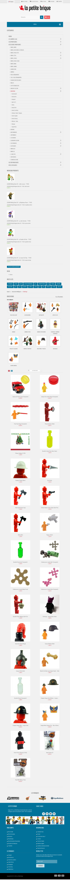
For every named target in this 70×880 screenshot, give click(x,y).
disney (16, 284)
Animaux (12, 72)
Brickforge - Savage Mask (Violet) (50, 617)
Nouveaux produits (13, 170)
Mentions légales (40, 844)
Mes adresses (10, 839)
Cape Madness (13, 135)
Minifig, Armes (13, 47)
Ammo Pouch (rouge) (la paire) (20, 753)
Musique (13, 124)
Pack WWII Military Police (20, 780)
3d (39, 287)
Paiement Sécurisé (41, 849)
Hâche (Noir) (20, 535)
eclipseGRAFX (13, 146)
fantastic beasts (42, 284)
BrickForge (13, 91)
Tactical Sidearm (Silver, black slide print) (49, 508)
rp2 (15, 287)
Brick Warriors (14, 132)
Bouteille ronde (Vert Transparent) (20, 562)
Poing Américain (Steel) (49, 424)
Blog (8, 272)
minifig (53, 287)
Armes (13, 105)
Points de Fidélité (40, 841)
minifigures (10, 284)
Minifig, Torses (14, 58)
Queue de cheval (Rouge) (20, 644)
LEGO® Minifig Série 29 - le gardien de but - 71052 (19, 240)
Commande (51, 1)
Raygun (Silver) (50, 535)
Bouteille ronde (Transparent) (20, 699)
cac (20, 287)
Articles (11, 275)
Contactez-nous (40, 832)
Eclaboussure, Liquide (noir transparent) (49, 562)
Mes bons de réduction (12, 844)
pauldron (25, 287)
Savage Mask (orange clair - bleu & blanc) (50, 726)
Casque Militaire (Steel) (49, 644)
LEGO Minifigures (13, 42)
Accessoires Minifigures (15, 44)
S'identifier (59, 1)
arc (35, 284)
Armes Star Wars (15, 110)
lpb (48, 284)
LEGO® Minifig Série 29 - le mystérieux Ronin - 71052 (19, 203)
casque (52, 284)
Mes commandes (11, 834)
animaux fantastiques (28, 284)
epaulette (58, 284)
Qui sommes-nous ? (41, 837)
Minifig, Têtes (13, 55)
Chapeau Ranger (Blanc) (20, 481)
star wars (59, 287)
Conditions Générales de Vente (43, 846)
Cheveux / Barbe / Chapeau (17, 113)
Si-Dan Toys (13, 154)
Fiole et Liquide (14, 115)
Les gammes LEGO (13, 39)
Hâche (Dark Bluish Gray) (20, 508)
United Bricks (13, 157)
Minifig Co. (13, 151)
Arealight (10, 855)
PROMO (10, 36)
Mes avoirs (10, 837)
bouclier (48, 287)
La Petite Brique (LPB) (15, 85)
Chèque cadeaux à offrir (20, 454)
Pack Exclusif (14, 94)
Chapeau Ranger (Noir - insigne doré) (20, 726)
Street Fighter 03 (49, 753)
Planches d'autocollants (16, 80)
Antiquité (13, 99)
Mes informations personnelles (14, 841)
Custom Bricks (14, 143)
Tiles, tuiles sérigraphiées (16, 77)
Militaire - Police (15, 121)
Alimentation (13, 69)
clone (36, 287)
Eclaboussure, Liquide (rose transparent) (49, 590)
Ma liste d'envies (34, 1)
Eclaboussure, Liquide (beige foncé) (20, 590)
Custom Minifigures (14, 162)
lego (21, 284)
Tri (28, 371)
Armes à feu (14, 107)
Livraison (39, 839)
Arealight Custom (14, 88)
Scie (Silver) (49, 481)
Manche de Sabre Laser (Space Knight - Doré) (49, 671)
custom (30, 287)
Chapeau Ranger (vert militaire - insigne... (49, 699)
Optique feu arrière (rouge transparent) (49, 397)
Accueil (38, 834)
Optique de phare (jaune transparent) (20, 397)
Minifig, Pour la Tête (15, 52)
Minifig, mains (13, 63)
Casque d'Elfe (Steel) (20, 671)
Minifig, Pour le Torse (15, 61)
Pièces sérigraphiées (15, 74)
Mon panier (43, 1)
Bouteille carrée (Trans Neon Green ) (49, 451)
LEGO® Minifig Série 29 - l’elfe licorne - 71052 (18, 184)
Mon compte (24, 1)
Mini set (12, 83)
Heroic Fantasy (15, 118)
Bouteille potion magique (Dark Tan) (20, 617)
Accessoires (14, 96)
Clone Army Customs (15, 140)
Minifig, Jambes (14, 66)
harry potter (10, 287)
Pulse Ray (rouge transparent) (20, 424)
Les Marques (35, 793)
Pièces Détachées (13, 165)
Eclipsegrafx (10, 865)
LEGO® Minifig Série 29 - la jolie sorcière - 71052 (18, 221)
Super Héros (14, 126)
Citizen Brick (13, 137)
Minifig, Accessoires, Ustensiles (17, 50)
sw (43, 287)
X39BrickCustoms (14, 159)
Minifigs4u (13, 148)
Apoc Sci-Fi (14, 102)
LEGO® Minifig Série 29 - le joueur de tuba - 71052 (19, 258)
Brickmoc (12, 129)
